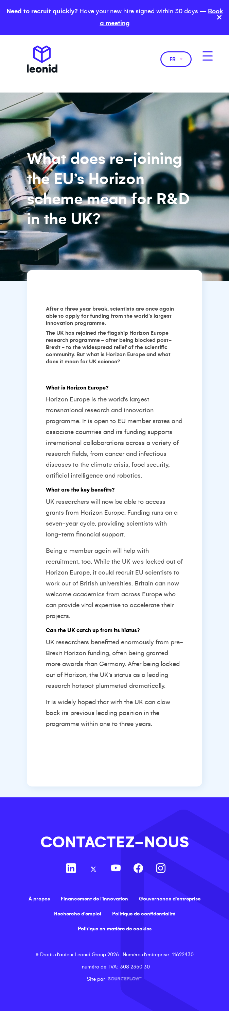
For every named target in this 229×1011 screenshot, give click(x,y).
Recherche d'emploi (77, 913)
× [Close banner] (219, 17)
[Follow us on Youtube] (115, 869)
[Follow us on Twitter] (93, 869)
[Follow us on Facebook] (138, 869)
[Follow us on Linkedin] (71, 869)
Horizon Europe (149, 333)
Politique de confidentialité (143, 913)
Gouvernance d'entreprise (169, 898)
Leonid (42, 59)
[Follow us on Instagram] (160, 869)
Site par (114, 979)
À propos (39, 898)
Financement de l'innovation (94, 898)
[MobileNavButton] (207, 56)
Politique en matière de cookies (115, 928)
